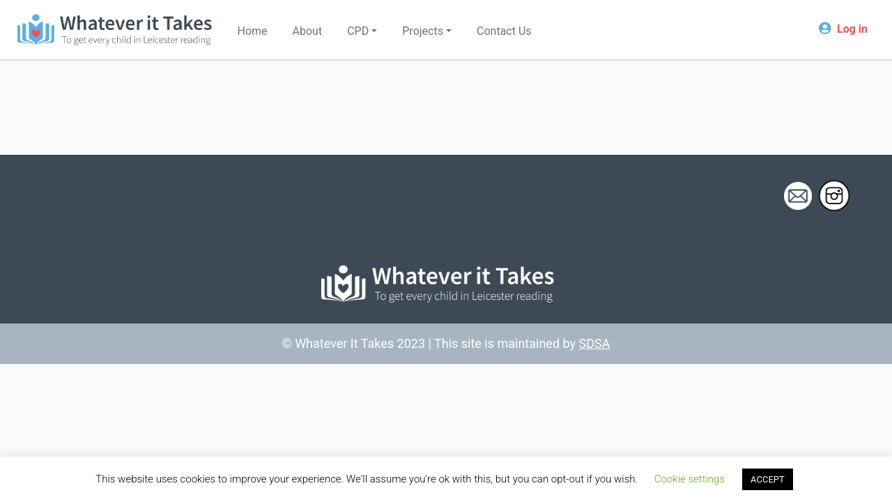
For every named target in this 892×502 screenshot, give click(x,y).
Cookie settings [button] (689, 479)
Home (253, 31)
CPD (358, 31)
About (308, 31)
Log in (852, 29)
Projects (422, 31)
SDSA (594, 343)
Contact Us (504, 31)
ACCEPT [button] (768, 479)
